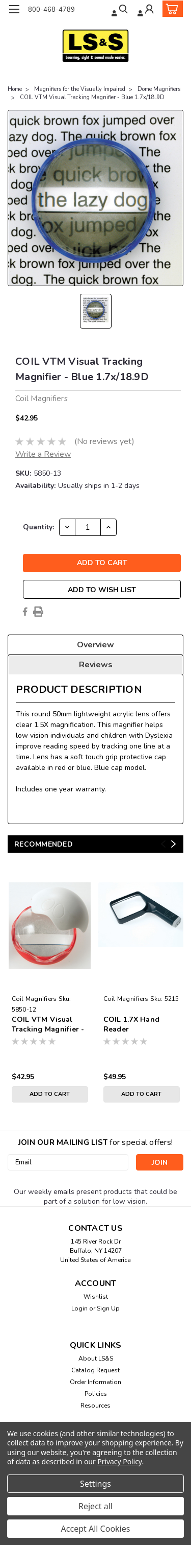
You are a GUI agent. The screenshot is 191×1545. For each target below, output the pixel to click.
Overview (95, 644)
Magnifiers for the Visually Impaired (79, 89)
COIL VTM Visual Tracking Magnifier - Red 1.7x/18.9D (48, 1025)
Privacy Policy (119, 1461)
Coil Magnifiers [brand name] (34, 999)
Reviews (96, 664)
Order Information (95, 1382)
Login (79, 1308)
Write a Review (43, 454)
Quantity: (38, 527)
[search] (120, 10)
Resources (95, 1405)
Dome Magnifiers (159, 89)
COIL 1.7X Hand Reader (131, 1024)
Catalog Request (95, 1370)
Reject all (95, 1506)
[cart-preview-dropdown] (170, 9)
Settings (95, 1483)
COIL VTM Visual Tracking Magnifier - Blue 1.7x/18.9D (92, 97)
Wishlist (96, 1297)
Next (173, 844)
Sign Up (108, 1308)
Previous (163, 844)
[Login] (146, 10)
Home (15, 89)
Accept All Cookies (95, 1528)
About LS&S (95, 1358)
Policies (96, 1394)
